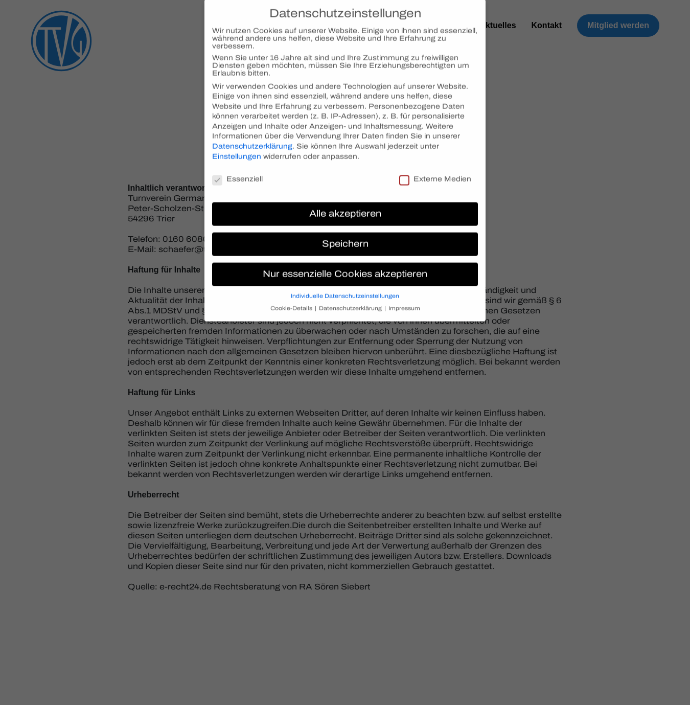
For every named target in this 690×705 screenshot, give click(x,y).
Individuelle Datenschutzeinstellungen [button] (345, 287)
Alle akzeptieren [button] (345, 205)
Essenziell (237, 170)
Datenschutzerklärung (252, 138)
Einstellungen (236, 147)
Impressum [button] (404, 300)
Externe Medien (435, 170)
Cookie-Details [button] (292, 300)
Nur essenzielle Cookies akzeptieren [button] (345, 265)
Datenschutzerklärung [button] (351, 300)
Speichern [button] (345, 235)
